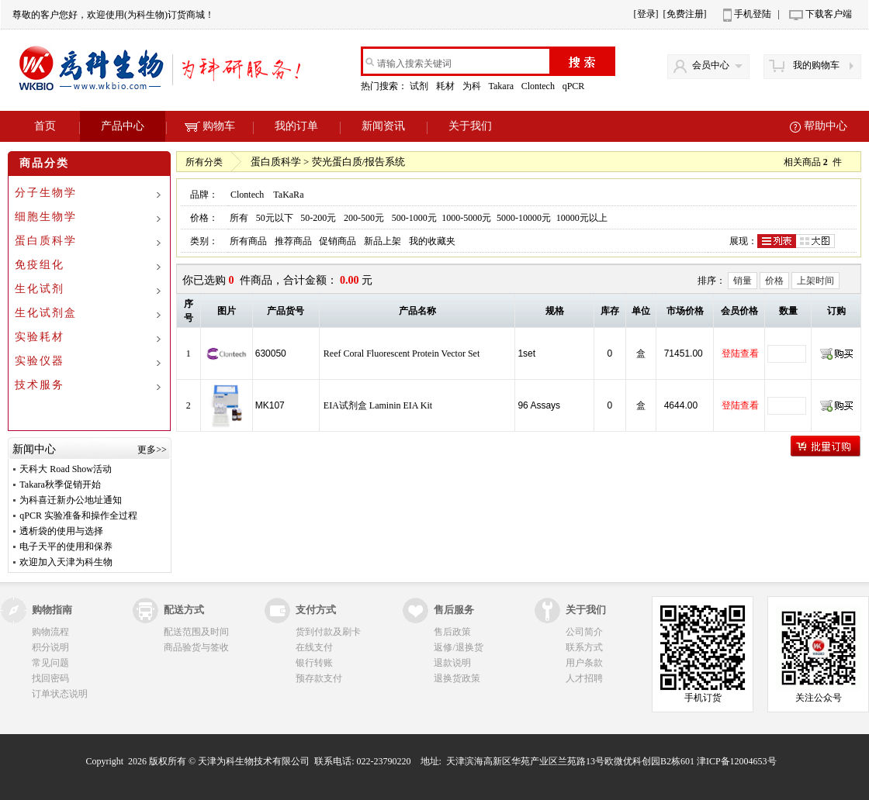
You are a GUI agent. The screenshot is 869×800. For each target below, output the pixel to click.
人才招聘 (584, 678)
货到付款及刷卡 (328, 631)
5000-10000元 (524, 217)
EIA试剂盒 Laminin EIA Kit (378, 405)
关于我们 (470, 126)
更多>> (152, 449)
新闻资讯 (383, 126)
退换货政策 (457, 678)
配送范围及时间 (196, 631)
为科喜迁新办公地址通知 (70, 500)
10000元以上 (582, 217)
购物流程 (50, 631)
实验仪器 (39, 361)
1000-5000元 (466, 217)
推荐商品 (293, 241)
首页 (45, 126)
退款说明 (452, 662)
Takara (501, 86)
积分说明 (50, 647)
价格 (774, 280)
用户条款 (584, 662)
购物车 (210, 126)
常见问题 (50, 662)
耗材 (446, 86)
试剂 (420, 86)
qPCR (575, 86)
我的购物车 (816, 65)
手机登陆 (752, 14)
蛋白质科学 (46, 241)
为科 (472, 86)
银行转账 (314, 662)
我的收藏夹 (432, 241)
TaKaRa (288, 194)
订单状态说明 (60, 693)
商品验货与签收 (196, 647)
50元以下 (274, 217)
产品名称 (417, 310)
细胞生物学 (46, 216)
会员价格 (739, 310)
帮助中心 (825, 126)
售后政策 (452, 631)
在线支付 (314, 647)
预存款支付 (319, 678)
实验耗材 (39, 337)
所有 (239, 217)
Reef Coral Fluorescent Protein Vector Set (402, 353)
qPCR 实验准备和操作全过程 (78, 515)
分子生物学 (46, 192)
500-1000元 (414, 217)
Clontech (539, 86)
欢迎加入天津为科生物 (66, 562)
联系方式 (584, 647)
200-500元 (364, 217)
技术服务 (39, 385)
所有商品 (248, 241)
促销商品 (337, 241)
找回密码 (50, 678)
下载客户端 (828, 14)
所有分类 (204, 162)
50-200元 (318, 217)
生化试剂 (39, 289)
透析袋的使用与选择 (61, 531)
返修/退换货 (458, 647)
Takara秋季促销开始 (59, 484)
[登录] (646, 14)
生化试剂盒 (46, 313)
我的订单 (296, 126)
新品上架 (382, 241)
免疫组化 (39, 265)
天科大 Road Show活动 (65, 469)
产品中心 (122, 126)
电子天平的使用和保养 (66, 546)
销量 (742, 280)
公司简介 (584, 631)
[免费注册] (685, 14)
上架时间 (815, 280)
